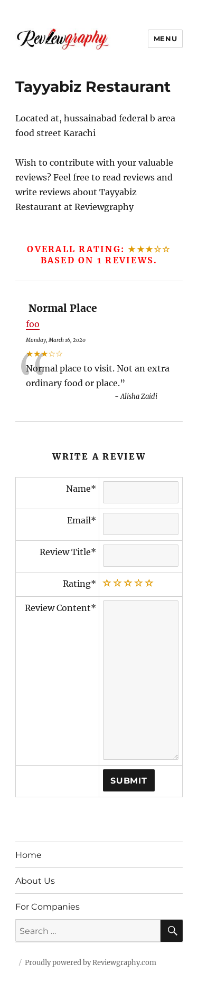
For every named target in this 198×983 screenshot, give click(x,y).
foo (33, 324)
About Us (35, 881)
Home (28, 855)
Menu (165, 38)
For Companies (47, 907)
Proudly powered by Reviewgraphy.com (90, 962)
